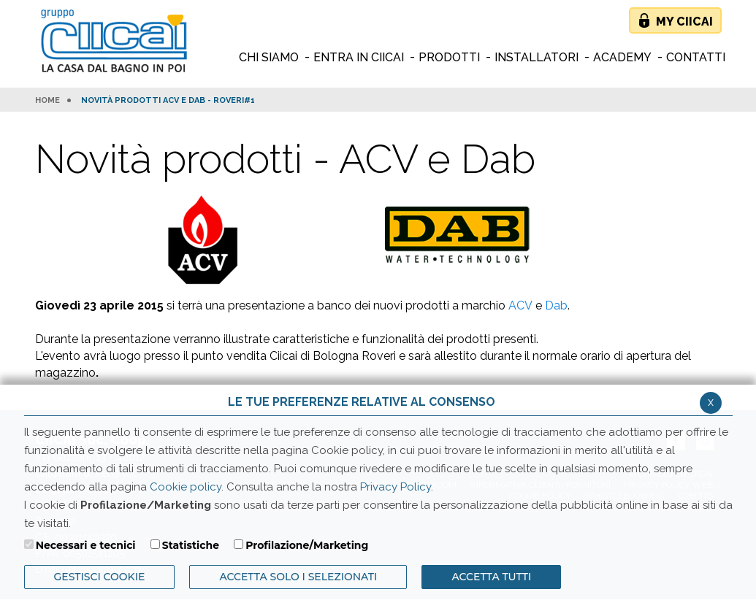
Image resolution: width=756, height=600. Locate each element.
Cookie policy (185, 486)
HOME (47, 100)
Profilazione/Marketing (306, 545)
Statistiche (190, 545)
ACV (520, 305)
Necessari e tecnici (86, 545)
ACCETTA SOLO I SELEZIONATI (298, 576)
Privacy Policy (395, 486)
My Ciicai (684, 21)
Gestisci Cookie (99, 576)
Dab (556, 305)
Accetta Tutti (491, 576)
